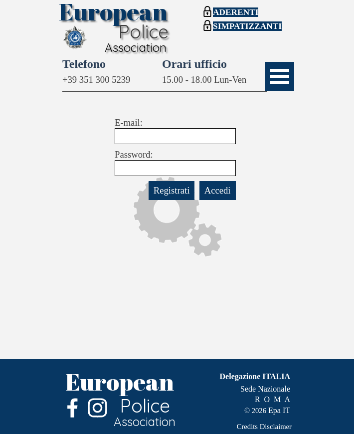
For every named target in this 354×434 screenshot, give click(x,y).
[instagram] (97, 408)
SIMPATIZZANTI (247, 26)
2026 (259, 411)
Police (143, 31)
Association (136, 47)
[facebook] (72, 408)
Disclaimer (276, 427)
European (119, 381)
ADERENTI (235, 12)
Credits (247, 427)
